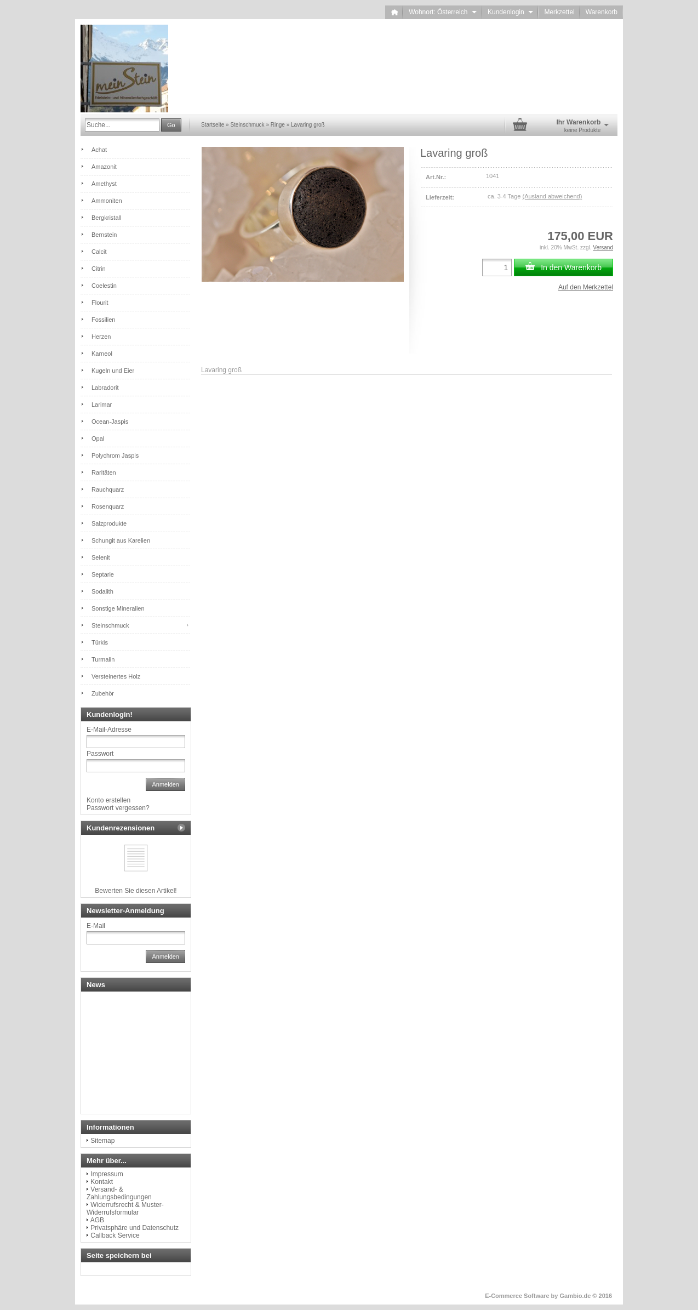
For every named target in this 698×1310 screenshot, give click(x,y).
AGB (97, 1220)
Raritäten (103, 472)
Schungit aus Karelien (120, 540)
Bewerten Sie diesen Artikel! (135, 891)
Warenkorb (601, 12)
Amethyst (104, 183)
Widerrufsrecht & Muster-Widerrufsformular (125, 1208)
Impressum (106, 1174)
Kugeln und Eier (112, 370)
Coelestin (104, 285)
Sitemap (102, 1140)
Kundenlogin (510, 12)
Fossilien (103, 319)
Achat (99, 149)
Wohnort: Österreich (443, 12)
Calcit (99, 251)
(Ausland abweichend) (552, 196)
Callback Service (114, 1235)
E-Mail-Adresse (109, 729)
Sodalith (102, 591)
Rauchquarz (107, 489)
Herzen (101, 336)
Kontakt (101, 1182)
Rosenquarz (107, 506)
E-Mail (96, 926)
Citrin (98, 268)
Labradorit (105, 387)
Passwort (100, 753)
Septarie (102, 574)
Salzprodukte (109, 523)
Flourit (99, 302)
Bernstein (104, 234)
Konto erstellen (108, 800)
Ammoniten (106, 200)
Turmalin (103, 659)
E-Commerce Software (517, 1295)
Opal (97, 438)
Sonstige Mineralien (118, 608)
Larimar (101, 404)
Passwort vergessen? (118, 808)
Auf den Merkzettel (585, 287)
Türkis (99, 642)
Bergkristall (106, 217)
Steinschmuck (110, 625)
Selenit (100, 557)
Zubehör (102, 693)
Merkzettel (559, 12)
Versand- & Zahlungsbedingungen (119, 1193)
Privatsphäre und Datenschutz (134, 1228)
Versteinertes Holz (115, 676)
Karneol (101, 353)
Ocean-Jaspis (109, 421)
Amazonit (104, 166)
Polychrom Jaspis (115, 455)
